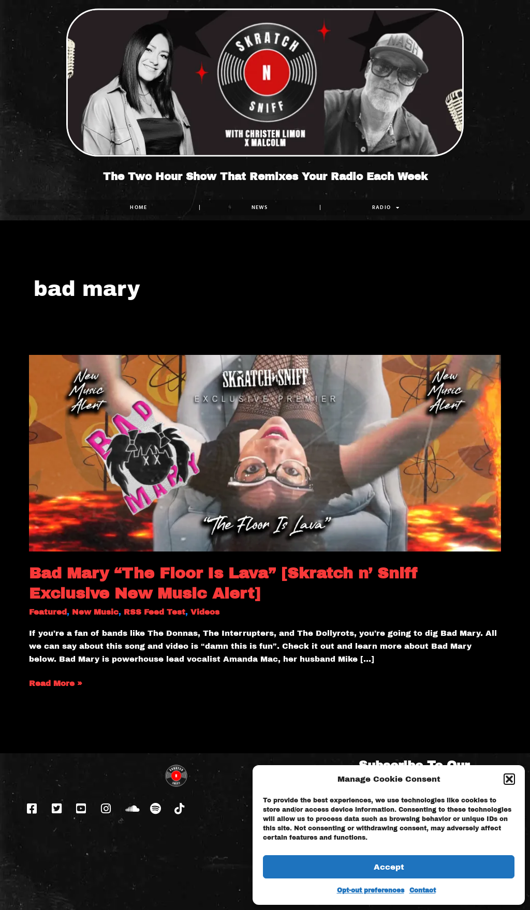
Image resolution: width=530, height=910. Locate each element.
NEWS (260, 207)
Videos (204, 612)
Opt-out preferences (370, 890)
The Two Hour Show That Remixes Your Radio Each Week (265, 176)
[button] (509, 779)
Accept (389, 867)
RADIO (386, 207)
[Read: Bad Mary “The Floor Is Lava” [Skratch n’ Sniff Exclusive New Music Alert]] (265, 453)
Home (138, 207)
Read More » (55, 682)
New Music (95, 612)
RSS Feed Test (154, 612)
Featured (48, 612)
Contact (422, 890)
